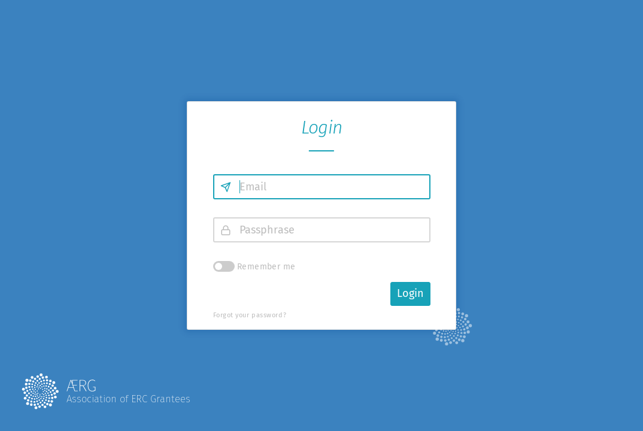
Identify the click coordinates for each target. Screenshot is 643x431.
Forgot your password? (250, 315)
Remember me (266, 267)
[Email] (321, 186)
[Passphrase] (321, 229)
